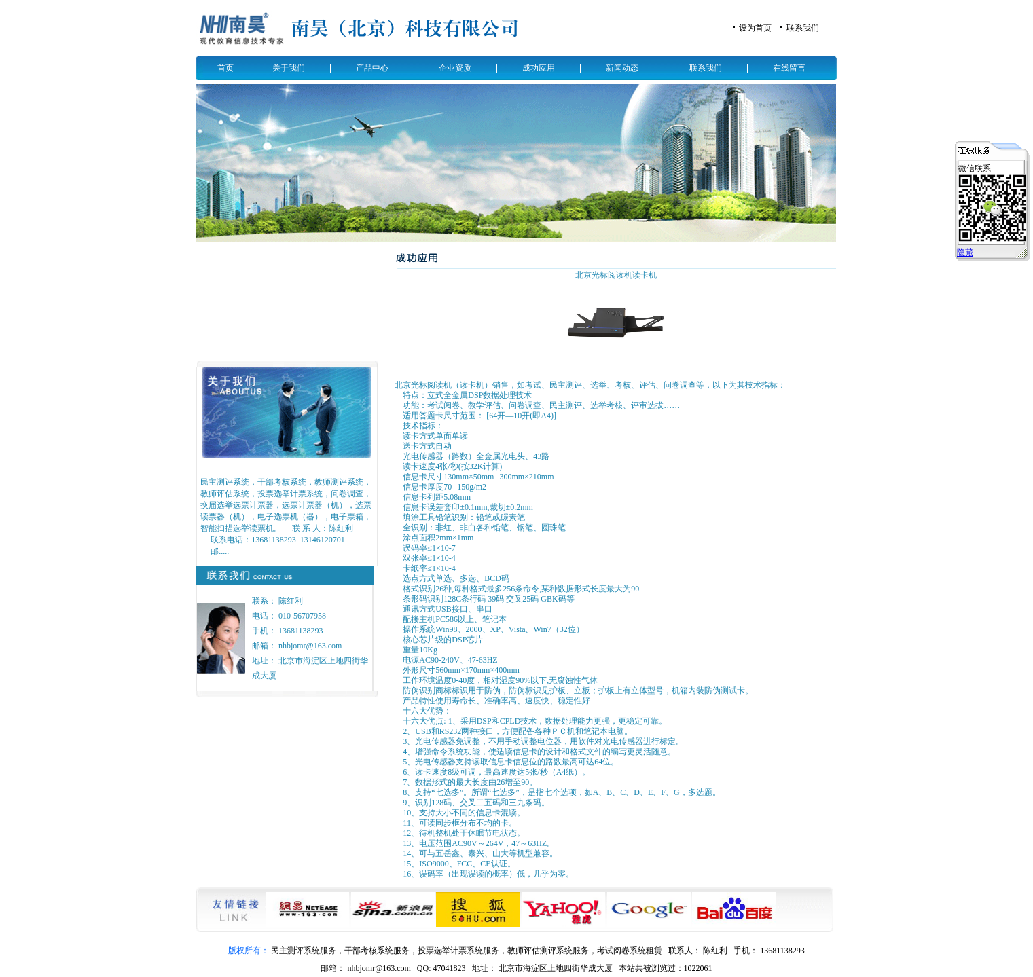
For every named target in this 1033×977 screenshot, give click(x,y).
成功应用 (538, 68)
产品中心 (372, 68)
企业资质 (455, 68)
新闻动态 (622, 68)
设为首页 (755, 28)
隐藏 (965, 252)
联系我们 (802, 28)
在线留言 (789, 68)
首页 (225, 68)
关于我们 (288, 68)
